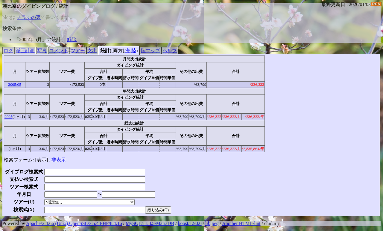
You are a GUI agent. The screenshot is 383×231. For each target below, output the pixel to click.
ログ (8, 50)
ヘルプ (169, 50)
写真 (42, 50)
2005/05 (14, 84)
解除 (72, 39)
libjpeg (211, 223)
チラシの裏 (29, 17)
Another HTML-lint (241, 223)
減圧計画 (25, 50)
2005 (8, 116)
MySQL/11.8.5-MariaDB (150, 223)
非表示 (58, 159)
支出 (92, 50)
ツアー (78, 50)
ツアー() (23, 201)
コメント (58, 50)
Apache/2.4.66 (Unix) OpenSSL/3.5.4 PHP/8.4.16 (74, 223)
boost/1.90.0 (190, 223)
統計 (105, 50)
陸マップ (150, 50)
